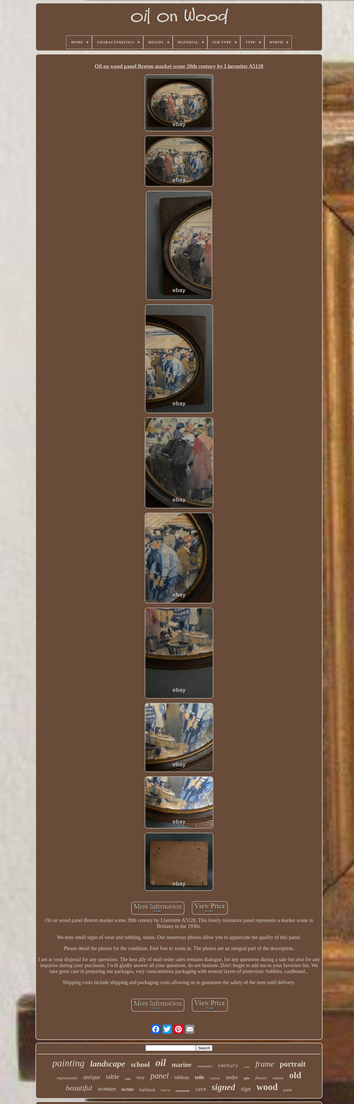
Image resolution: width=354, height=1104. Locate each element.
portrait (292, 1064)
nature (278, 1078)
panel (159, 1075)
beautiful (79, 1088)
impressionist (67, 1078)
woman (107, 1088)
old (295, 1075)
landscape (107, 1063)
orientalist (204, 1066)
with (127, 1078)
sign (246, 1088)
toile (199, 1077)
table (112, 1076)
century (228, 1066)
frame (265, 1063)
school (140, 1064)
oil (160, 1062)
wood (267, 1087)
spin (247, 1078)
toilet (247, 1067)
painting (68, 1063)
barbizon (147, 1089)
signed (223, 1087)
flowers (261, 1078)
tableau (181, 1077)
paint (287, 1090)
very (140, 1077)
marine (181, 1064)
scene (127, 1089)
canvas (215, 1078)
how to (165, 1090)
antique (91, 1077)
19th (200, 1089)
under (232, 1077)
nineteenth (182, 1090)
